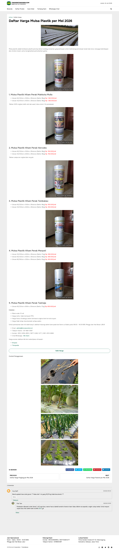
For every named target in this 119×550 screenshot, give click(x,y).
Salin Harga (59, 351)
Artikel (11, 17)
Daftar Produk (19, 9)
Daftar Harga (17, 17)
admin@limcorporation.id (24, 328)
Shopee (14, 343)
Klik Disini (26, 336)
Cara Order (30, 9)
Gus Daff (15, 491)
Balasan (15, 500)
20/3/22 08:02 (107, 491)
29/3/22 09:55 (107, 503)
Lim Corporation (16, 547)
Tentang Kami (41, 9)
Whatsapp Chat (54, 9)
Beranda (9, 9)
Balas (14, 497)
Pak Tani (19, 503)
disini (40, 508)
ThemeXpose (24, 547)
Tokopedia (15, 345)
